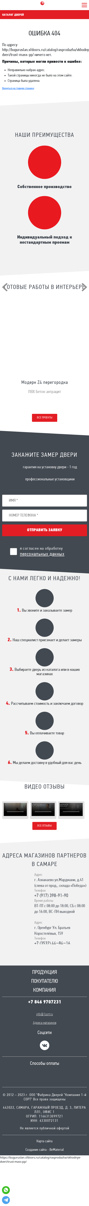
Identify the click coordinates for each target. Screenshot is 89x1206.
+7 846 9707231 (44, 1002)
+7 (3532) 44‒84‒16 (52, 943)
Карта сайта (44, 1141)
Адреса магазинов (44, 1023)
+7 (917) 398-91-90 (51, 895)
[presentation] (4, 287)
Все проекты (44, 417)
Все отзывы (44, 825)
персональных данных (42, 554)
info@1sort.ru (44, 1014)
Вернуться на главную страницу (18, 88)
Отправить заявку (44, 530)
